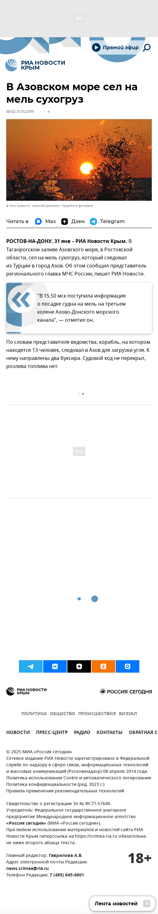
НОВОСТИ (18, 733)
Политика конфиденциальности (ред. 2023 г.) (55, 784)
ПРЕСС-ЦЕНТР (52, 733)
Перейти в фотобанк (77, 206)
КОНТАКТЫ (110, 733)
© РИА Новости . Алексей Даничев (32, 206)
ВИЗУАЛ (128, 714)
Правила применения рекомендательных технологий (65, 791)
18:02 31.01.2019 (20, 111)
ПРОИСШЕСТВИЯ (97, 714)
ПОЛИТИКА (34, 714)
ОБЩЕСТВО (62, 714)
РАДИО (82, 733)
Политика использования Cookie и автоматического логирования (78, 778)
